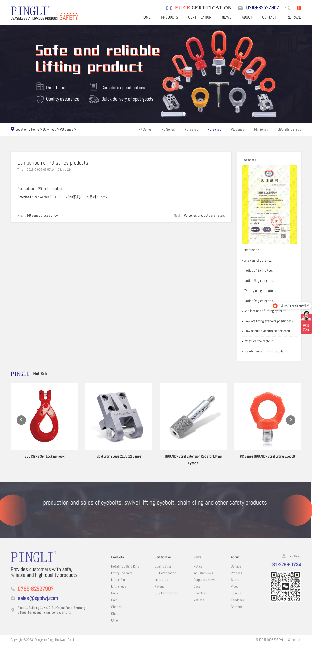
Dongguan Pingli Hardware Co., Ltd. (56, 640)
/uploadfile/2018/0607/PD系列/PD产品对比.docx (71, 197)
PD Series (66, 129)
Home (146, 17)
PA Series (145, 129)
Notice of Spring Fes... (258, 270)
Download (49, 129)
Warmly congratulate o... (259, 290)
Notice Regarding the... (258, 281)
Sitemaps (294, 640)
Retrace (294, 17)
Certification (199, 17)
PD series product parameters (204, 215)
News (226, 17)
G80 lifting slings (289, 129)
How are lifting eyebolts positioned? (267, 321)
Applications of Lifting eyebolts (264, 311)
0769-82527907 (262, 8)
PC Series (191, 129)
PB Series (168, 129)
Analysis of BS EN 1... (257, 260)
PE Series (237, 129)
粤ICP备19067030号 (269, 640)
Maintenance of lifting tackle (262, 351)
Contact (269, 17)
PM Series (261, 129)
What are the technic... (258, 341)
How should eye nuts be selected (266, 331)
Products (169, 17)
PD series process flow (43, 215)
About (247, 17)
